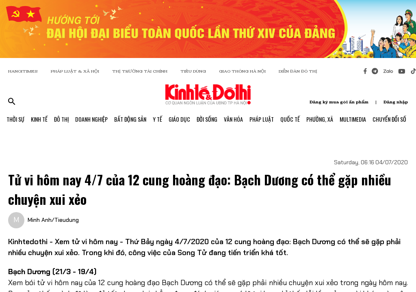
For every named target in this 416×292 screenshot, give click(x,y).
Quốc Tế (290, 119)
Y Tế (157, 119)
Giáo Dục (179, 119)
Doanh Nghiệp (91, 119)
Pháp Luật (261, 119)
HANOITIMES (23, 71)
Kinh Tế (39, 119)
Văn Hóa (233, 119)
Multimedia (353, 119)
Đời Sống (207, 119)
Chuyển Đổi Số (389, 119)
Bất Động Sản (130, 119)
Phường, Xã (319, 119)
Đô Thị (61, 119)
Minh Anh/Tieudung (53, 219)
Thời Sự (15, 119)
